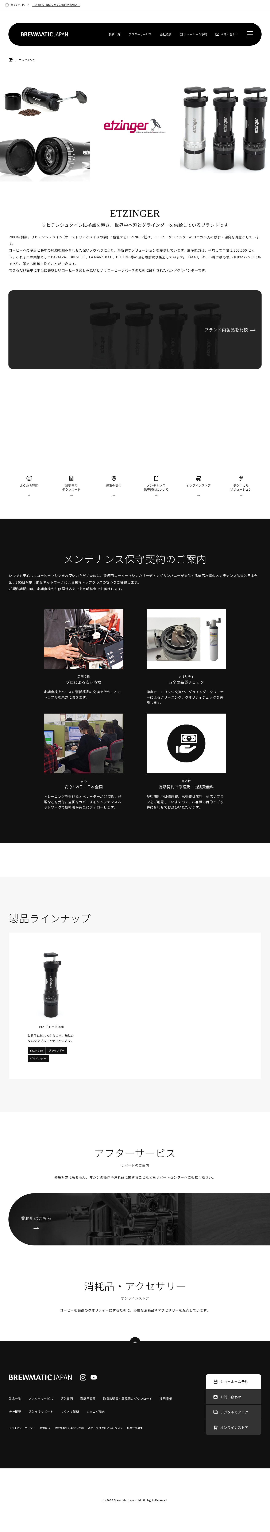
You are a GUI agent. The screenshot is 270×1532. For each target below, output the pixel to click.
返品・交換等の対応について (105, 1427)
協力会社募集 (135, 1427)
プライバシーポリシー (22, 1427)
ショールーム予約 (193, 34)
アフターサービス (140, 34)
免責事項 (45, 1427)
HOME (11, 60)
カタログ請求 (95, 1411)
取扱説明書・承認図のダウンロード (127, 1398)
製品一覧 (114, 34)
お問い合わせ (226, 34)
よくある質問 (70, 1411)
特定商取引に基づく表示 (69, 1427)
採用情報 (166, 1398)
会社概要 (166, 34)
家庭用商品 (88, 1398)
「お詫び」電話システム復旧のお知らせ (56, 5)
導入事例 (67, 1398)
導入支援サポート (40, 1411)
